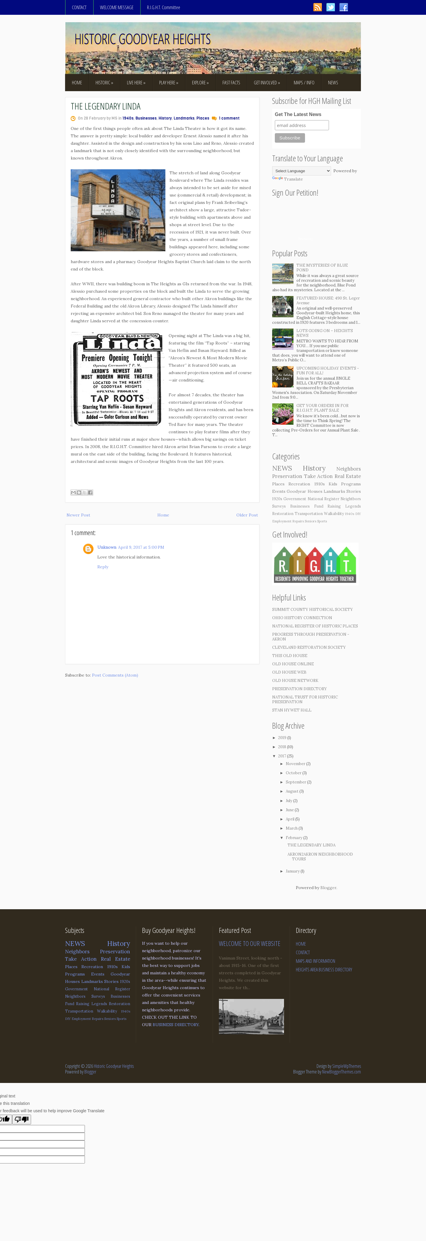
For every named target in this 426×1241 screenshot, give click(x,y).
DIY (358, 514)
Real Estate (348, 476)
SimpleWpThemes (346, 1066)
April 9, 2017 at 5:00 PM (141, 547)
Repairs (298, 521)
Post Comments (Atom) (115, 675)
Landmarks (184, 118)
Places (202, 118)
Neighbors (348, 469)
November (295, 763)
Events (278, 491)
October (293, 772)
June (290, 809)
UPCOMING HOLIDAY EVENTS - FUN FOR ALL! (327, 371)
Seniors (310, 521)
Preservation (287, 476)
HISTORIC (104, 82)
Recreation (299, 484)
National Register (323, 498)
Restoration (282, 513)
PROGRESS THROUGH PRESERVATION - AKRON (310, 637)
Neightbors (351, 498)
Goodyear (296, 491)
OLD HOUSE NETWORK (295, 680)
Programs (351, 484)
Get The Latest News (298, 114)
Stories (353, 491)
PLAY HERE (168, 82)
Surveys (279, 506)
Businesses (145, 118)
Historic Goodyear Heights (114, 1066)
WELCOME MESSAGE (116, 7)
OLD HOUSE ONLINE (293, 664)
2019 (282, 737)
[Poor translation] (21, 1119)
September (296, 782)
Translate (287, 179)
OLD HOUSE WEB (289, 672)
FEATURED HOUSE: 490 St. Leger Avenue (328, 300)
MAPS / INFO (304, 82)
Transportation (309, 513)
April (290, 819)
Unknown (106, 547)
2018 (282, 746)
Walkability (334, 513)
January (293, 871)
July (289, 800)
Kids (333, 484)
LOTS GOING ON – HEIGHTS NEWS (324, 333)
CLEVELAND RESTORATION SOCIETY (309, 647)
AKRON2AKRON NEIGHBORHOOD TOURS (320, 857)
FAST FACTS (231, 82)
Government (294, 498)
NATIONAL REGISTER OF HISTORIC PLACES (315, 626)
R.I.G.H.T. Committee (163, 7)
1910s (319, 484)
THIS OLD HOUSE (289, 655)
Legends (353, 506)
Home (163, 515)
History (165, 118)
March (292, 828)
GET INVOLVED (267, 82)
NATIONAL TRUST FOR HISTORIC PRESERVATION (305, 699)
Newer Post (78, 515)
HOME (77, 82)
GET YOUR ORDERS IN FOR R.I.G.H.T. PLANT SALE (322, 408)
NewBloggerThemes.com (341, 1071)
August (292, 791)
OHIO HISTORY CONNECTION (302, 617)
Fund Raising (327, 506)
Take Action (318, 476)
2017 (282, 756)
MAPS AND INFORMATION (315, 961)
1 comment (229, 118)
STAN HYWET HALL (292, 710)
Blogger (328, 887)
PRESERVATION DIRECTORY (299, 688)
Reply (102, 566)
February (294, 837)
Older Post (247, 515)
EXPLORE (200, 82)
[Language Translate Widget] (301, 171)
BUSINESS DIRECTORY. (176, 1024)
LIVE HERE (136, 82)
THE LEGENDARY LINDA (106, 105)
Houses (315, 491)
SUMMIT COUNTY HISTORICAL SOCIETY (312, 609)
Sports (322, 521)
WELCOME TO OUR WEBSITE (249, 943)
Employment (281, 521)
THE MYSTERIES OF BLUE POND (322, 268)
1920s (277, 498)
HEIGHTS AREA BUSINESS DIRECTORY (324, 969)
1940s (127, 118)
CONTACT (79, 7)
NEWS (333, 82)
